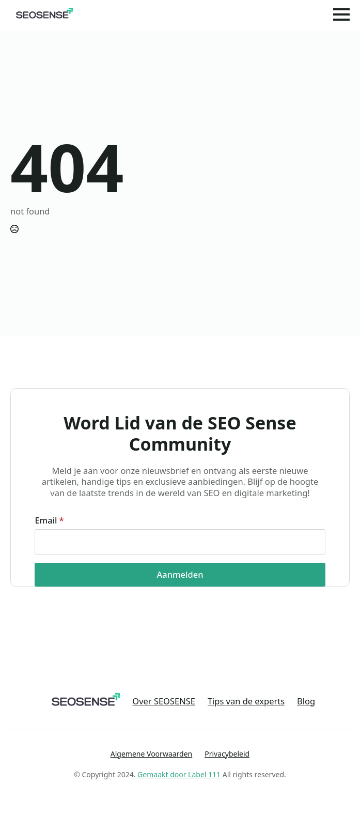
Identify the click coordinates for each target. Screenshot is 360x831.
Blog (306, 701)
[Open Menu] (341, 14)
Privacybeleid (227, 754)
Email (49, 520)
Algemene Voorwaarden (151, 754)
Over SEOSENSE (163, 701)
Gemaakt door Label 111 (179, 774)
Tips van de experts (246, 701)
